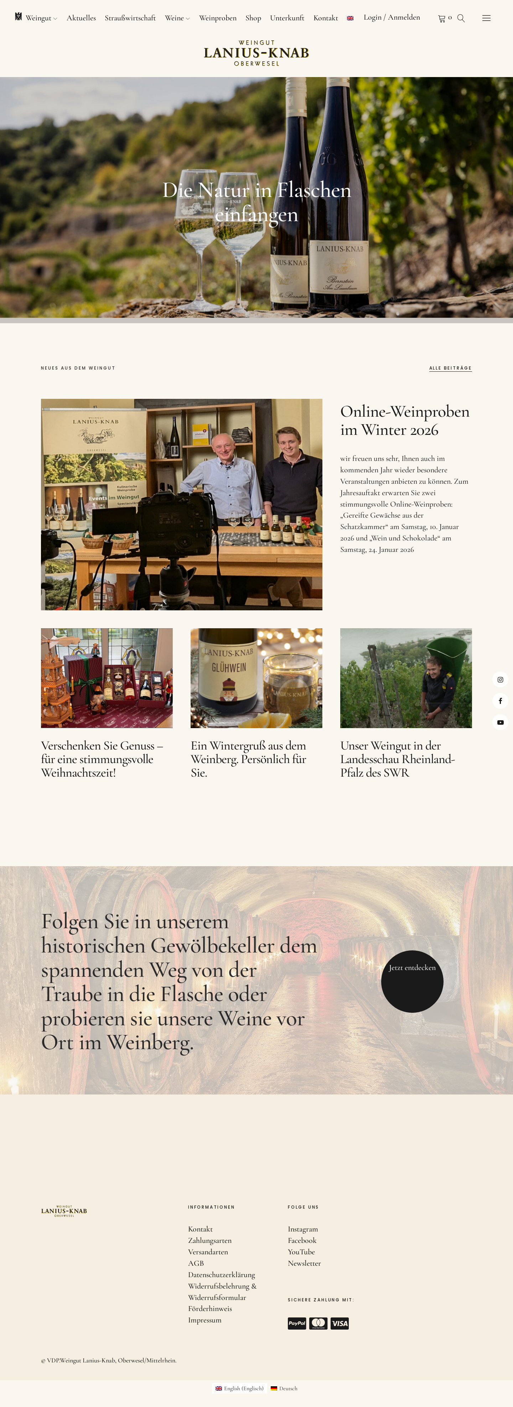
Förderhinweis (210, 1308)
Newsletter (304, 1263)
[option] (256, 200)
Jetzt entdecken (412, 978)
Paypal (297, 1323)
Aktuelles (81, 17)
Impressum (205, 1320)
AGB (196, 1263)
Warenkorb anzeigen (433, 17)
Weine (174, 17)
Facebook (500, 701)
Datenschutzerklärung (221, 1274)
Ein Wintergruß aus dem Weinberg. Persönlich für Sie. (248, 770)
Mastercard (318, 1323)
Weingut (38, 17)
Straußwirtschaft (130, 17)
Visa (340, 1323)
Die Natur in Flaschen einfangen (256, 202)
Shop (253, 17)
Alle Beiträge (450, 368)
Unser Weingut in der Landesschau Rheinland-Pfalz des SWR (397, 770)
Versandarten (208, 1251)
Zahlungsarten (210, 1240)
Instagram (500, 679)
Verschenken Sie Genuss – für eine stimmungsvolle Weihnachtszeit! (102, 770)
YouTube (301, 1251)
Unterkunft (287, 17)
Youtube (500, 722)
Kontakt (326, 17)
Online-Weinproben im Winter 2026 (405, 431)
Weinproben (218, 17)
